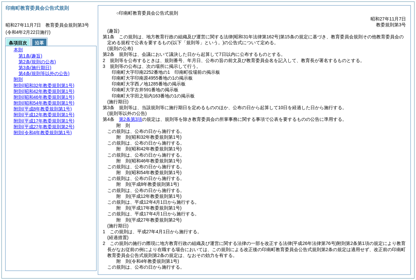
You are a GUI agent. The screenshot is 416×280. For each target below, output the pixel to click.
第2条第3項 (130, 119)
